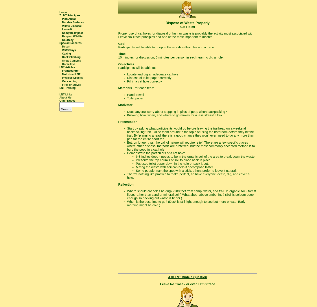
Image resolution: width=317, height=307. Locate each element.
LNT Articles (67, 67)
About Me (65, 97)
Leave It (67, 29)
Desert (66, 46)
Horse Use (68, 64)
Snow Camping (71, 60)
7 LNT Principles (69, 15)
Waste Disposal (71, 25)
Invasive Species (72, 77)
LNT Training (67, 88)
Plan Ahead (69, 18)
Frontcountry (70, 70)
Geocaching (69, 81)
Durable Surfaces (73, 22)
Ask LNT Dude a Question (187, 277)
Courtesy (68, 40)
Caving (66, 53)
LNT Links (65, 94)
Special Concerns (70, 43)
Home (63, 12)
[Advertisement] (187, 241)
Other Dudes (67, 100)
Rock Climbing (71, 57)
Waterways (69, 50)
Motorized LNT (71, 74)
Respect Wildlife (72, 36)
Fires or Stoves (71, 84)
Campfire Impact (72, 33)
